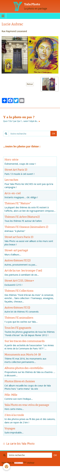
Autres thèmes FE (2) (17, 260)
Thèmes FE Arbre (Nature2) (22, 216)
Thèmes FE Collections (18, 290)
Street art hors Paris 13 (18, 237)
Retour (30, 84)
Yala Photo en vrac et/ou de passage (26, 405)
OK (53, 133)
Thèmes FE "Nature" (17, 203)
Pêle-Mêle (10, 395)
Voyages (9, 428)
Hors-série (11, 159)
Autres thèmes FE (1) (17, 307)
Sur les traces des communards (24, 341)
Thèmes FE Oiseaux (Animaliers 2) (26, 226)
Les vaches (11, 180)
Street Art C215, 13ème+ (19, 280)
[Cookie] (6, 466)
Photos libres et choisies (19, 381)
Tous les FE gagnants (17, 327)
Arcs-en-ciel (12, 193)
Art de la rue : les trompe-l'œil (23, 270)
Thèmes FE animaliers (18, 317)
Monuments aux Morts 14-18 (22, 354)
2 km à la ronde (14, 415)
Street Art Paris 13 (15, 169)
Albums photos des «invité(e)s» (23, 368)
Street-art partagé (16, 250)
